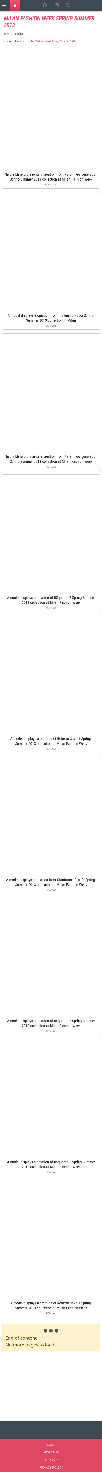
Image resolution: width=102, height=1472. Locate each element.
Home (7, 41)
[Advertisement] (52, 1385)
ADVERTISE (51, 1452)
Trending (18, 33)
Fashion (19, 41)
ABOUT (51, 1445)
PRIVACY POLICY (50, 1467)
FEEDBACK (51, 1460)
